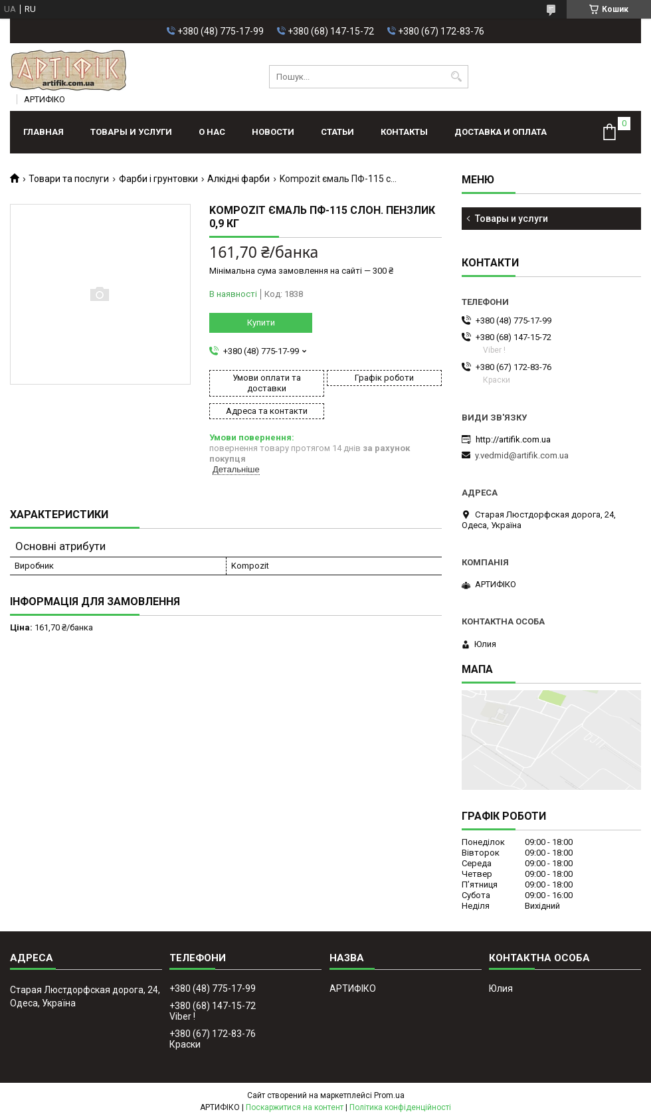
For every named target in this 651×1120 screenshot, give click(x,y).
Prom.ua (389, 1095)
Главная (43, 132)
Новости (273, 132)
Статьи (337, 132)
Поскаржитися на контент (294, 1107)
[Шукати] (456, 76)
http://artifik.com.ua (513, 439)
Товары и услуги (131, 132)
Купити (261, 322)
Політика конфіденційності (400, 1107)
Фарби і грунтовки (158, 178)
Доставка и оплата (500, 132)
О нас (212, 132)
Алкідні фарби (238, 178)
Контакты (404, 132)
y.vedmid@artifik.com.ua (522, 455)
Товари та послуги (69, 178)
